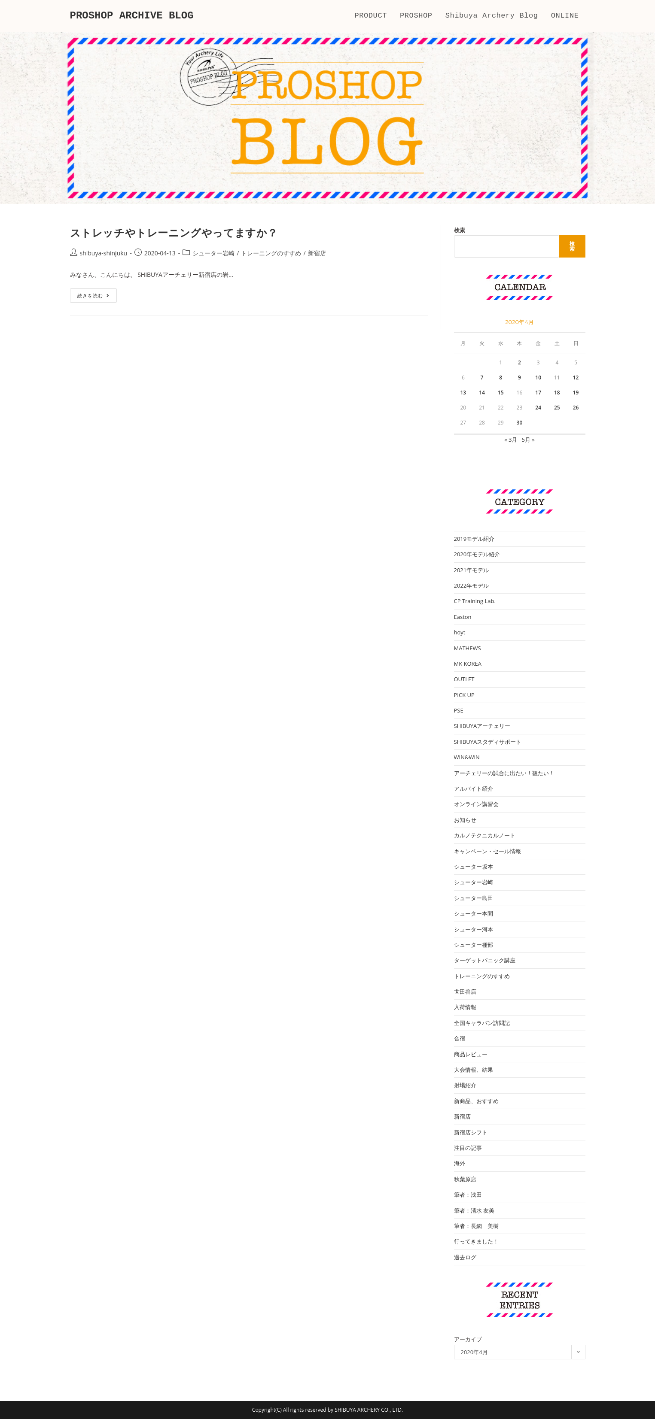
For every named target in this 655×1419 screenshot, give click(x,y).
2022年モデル (471, 585)
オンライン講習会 (476, 804)
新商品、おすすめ (476, 1101)
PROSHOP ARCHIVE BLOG (132, 15)
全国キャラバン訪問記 (482, 1023)
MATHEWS (467, 648)
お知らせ (465, 820)
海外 (459, 1163)
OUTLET (464, 679)
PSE (458, 710)
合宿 (459, 1038)
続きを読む (96, 297)
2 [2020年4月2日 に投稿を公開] (519, 362)
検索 (459, 230)
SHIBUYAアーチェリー (482, 726)
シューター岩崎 (213, 253)
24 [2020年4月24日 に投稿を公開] (538, 407)
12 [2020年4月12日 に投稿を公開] (576, 377)
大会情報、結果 (473, 1069)
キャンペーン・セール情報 (487, 851)
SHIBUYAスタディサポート (488, 742)
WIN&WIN (467, 757)
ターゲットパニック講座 (484, 960)
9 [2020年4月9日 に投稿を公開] (519, 377)
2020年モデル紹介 (477, 554)
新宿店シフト (470, 1132)
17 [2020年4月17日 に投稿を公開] (538, 392)
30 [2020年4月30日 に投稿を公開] (520, 422)
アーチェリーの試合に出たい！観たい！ (504, 773)
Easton (463, 617)
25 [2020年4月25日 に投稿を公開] (557, 407)
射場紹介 (465, 1085)
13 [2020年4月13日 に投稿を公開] (463, 392)
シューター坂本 (473, 866)
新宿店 (317, 253)
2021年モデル (471, 570)
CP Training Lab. (475, 601)
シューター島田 (473, 898)
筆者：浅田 (468, 1194)
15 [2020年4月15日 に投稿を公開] (501, 392)
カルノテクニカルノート (484, 835)
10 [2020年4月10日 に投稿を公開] (538, 377)
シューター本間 (473, 913)
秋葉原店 (465, 1179)
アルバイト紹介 (473, 788)
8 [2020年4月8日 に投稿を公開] (500, 377)
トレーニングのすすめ (271, 253)
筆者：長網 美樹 (476, 1226)
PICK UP (464, 695)
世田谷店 (465, 991)
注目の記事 (468, 1148)
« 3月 (510, 439)
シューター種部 (473, 945)
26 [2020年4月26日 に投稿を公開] (576, 407)
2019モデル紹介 (474, 539)
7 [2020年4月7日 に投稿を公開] (482, 377)
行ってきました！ (476, 1241)
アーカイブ (468, 1339)
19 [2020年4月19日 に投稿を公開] (576, 392)
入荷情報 (465, 1007)
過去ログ (465, 1257)
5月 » (528, 439)
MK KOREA (468, 663)
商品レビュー (470, 1054)
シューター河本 (473, 929)
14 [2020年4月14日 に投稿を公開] (482, 392)
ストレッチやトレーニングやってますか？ (174, 232)
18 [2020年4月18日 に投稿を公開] (557, 392)
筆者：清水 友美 (474, 1210)
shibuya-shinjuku (104, 253)
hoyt (460, 632)
